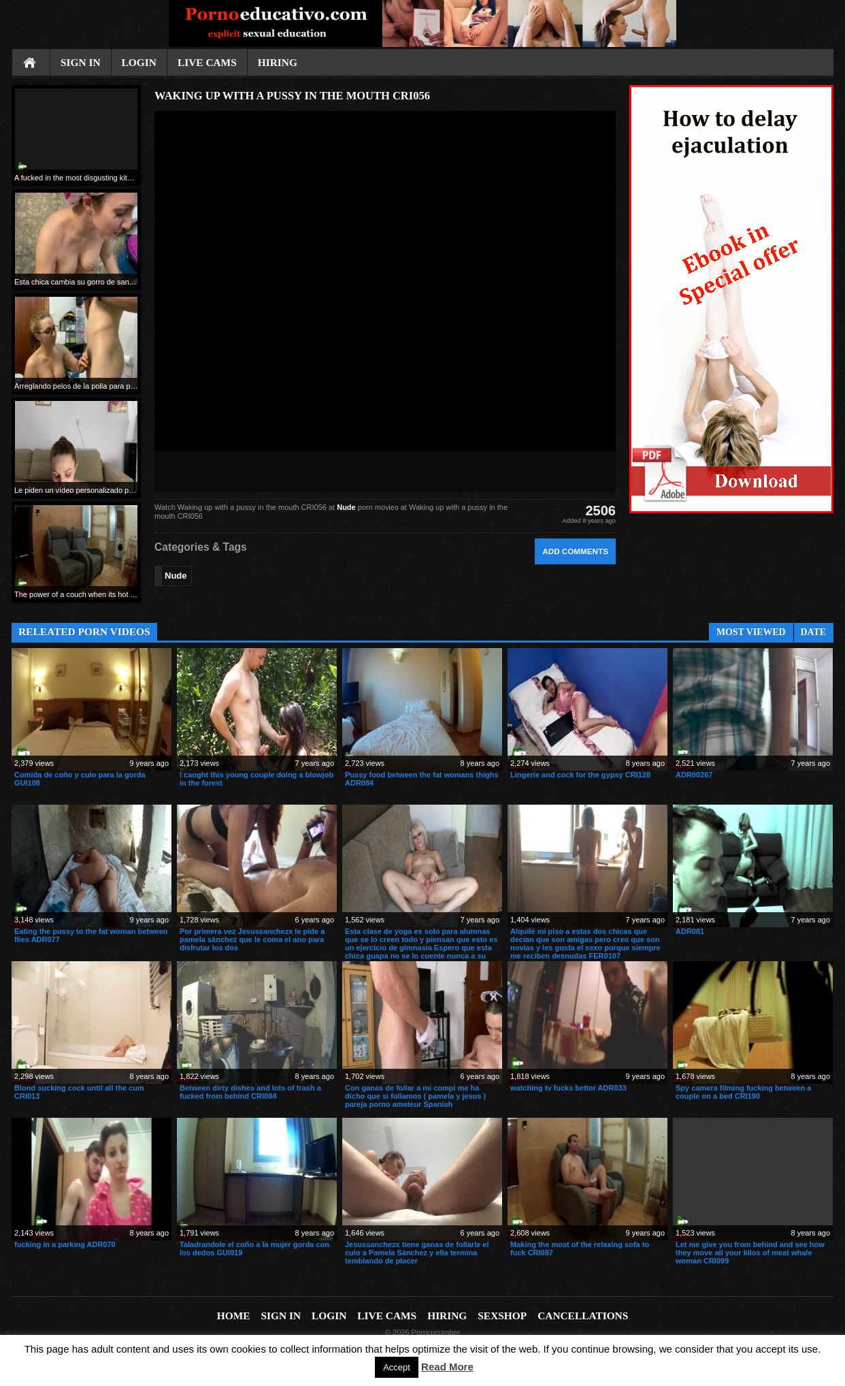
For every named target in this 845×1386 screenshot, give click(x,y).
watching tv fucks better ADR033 (568, 1088)
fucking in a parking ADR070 (65, 1244)
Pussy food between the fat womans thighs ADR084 (422, 779)
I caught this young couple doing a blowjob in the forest (256, 779)
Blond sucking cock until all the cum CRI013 (79, 1092)
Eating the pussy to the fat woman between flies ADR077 (91, 935)
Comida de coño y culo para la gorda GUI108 (80, 779)
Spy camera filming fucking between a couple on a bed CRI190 (743, 1092)
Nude (346, 507)
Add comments (575, 551)
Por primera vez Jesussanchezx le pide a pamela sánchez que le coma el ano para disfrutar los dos (252, 939)
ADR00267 (694, 775)
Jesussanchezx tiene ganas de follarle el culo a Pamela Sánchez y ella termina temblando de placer (417, 1252)
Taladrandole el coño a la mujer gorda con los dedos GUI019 (254, 1248)
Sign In (81, 62)
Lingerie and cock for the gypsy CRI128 (580, 775)
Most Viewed (751, 632)
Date (813, 632)
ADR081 (690, 931)
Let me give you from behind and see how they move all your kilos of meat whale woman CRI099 (750, 1252)
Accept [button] (396, 1367)
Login (139, 62)
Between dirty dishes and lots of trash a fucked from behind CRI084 (250, 1092)
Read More (447, 1366)
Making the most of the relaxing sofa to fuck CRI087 (579, 1248)
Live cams (207, 62)
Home (31, 63)
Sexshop (502, 1315)
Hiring (277, 62)
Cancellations (582, 1315)
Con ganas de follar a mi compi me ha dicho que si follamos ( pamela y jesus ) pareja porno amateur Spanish (415, 1096)
